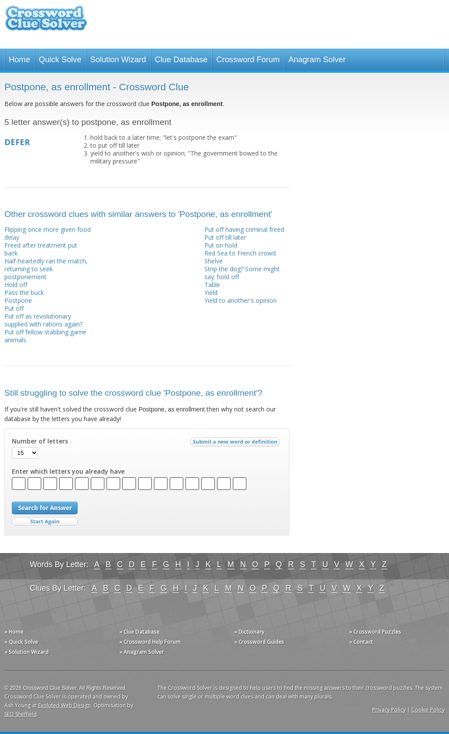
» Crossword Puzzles (375, 631)
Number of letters (40, 441)
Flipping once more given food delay (47, 233)
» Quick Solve (21, 641)
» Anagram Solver (141, 652)
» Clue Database (139, 631)
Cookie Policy (428, 709)
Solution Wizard (118, 59)
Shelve (213, 261)
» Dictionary (249, 631)
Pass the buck (24, 292)
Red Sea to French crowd (240, 253)
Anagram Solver (317, 59)
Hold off (15, 284)
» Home (14, 631)
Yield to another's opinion (240, 300)
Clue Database (181, 59)
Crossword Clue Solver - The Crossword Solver (46, 22)
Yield (210, 292)
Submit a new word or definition (236, 443)
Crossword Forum (248, 59)
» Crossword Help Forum (150, 641)
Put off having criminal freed (244, 229)
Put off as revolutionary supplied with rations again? (43, 320)
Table (212, 284)
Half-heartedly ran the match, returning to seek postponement (46, 269)
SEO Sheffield (20, 714)
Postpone (18, 300)
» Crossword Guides (259, 641)
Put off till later (225, 237)
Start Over (45, 521)
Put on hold (220, 245)
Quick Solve (60, 59)
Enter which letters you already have (68, 471)
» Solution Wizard (26, 652)
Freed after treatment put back (40, 249)
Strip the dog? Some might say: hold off (242, 273)
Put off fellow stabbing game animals (45, 336)
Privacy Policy (389, 709)
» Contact (361, 641)
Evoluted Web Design (64, 705)
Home (19, 59)
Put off (14, 308)
